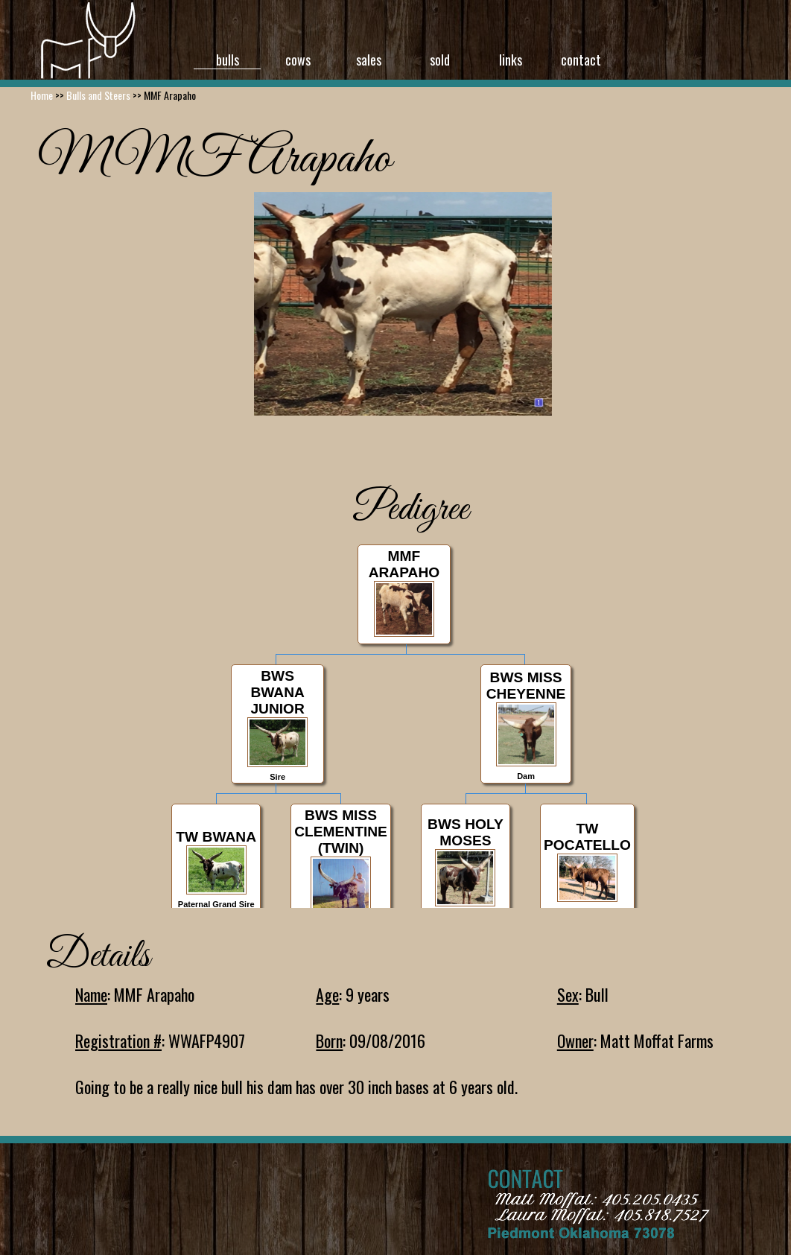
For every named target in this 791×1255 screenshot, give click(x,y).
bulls (227, 59)
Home (42, 95)
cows (298, 59)
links (510, 59)
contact (581, 59)
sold (440, 59)
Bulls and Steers (98, 95)
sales (368, 59)
